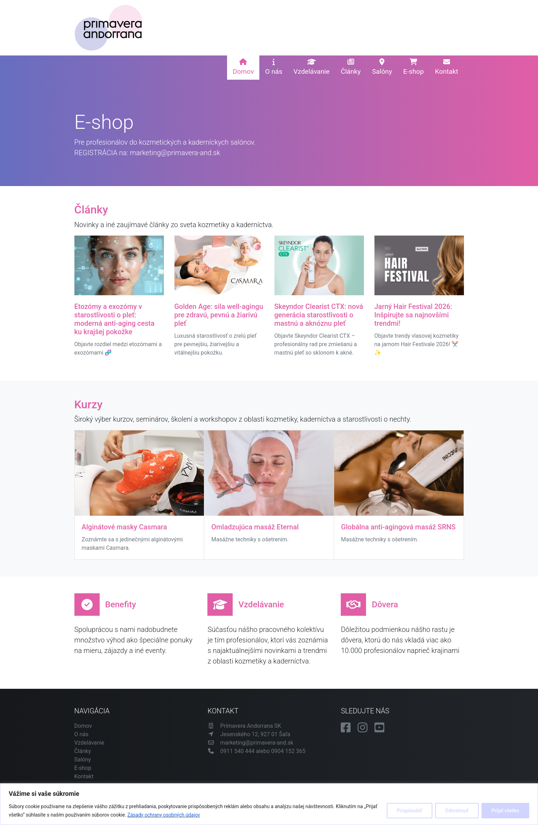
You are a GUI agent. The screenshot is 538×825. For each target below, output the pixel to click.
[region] (269, 804)
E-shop (413, 67)
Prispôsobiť (409, 810)
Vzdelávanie (311, 67)
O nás (273, 67)
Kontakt (446, 67)
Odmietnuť (457, 810)
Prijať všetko (505, 810)
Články (351, 67)
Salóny (382, 67)
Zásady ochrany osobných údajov (163, 815)
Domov (243, 67)
